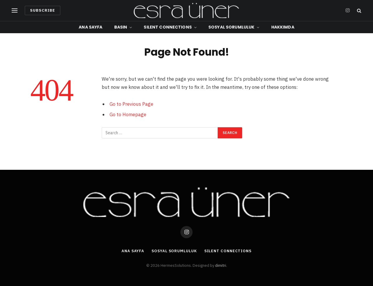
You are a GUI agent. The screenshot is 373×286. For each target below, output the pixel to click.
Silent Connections (168, 27)
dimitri (220, 265)
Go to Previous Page (131, 104)
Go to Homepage (128, 114)
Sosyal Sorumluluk (231, 27)
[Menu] (14, 10)
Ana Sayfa (90, 27)
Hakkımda (282, 27)
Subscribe (42, 10)
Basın (120, 27)
